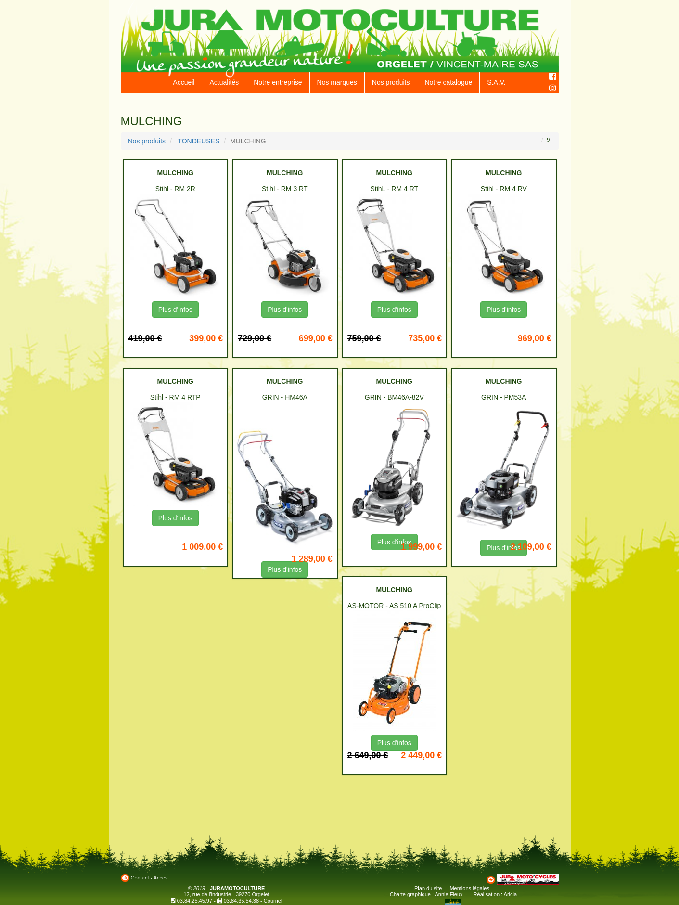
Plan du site (428, 888)
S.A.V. (496, 82)
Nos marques (337, 82)
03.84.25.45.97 (194, 901)
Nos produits (391, 82)
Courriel (273, 901)
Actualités (224, 82)
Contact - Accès (149, 877)
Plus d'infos (175, 309)
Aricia (510, 894)
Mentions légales (469, 888)
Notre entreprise (278, 82)
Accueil (183, 82)
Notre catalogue (448, 82)
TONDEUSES (198, 141)
